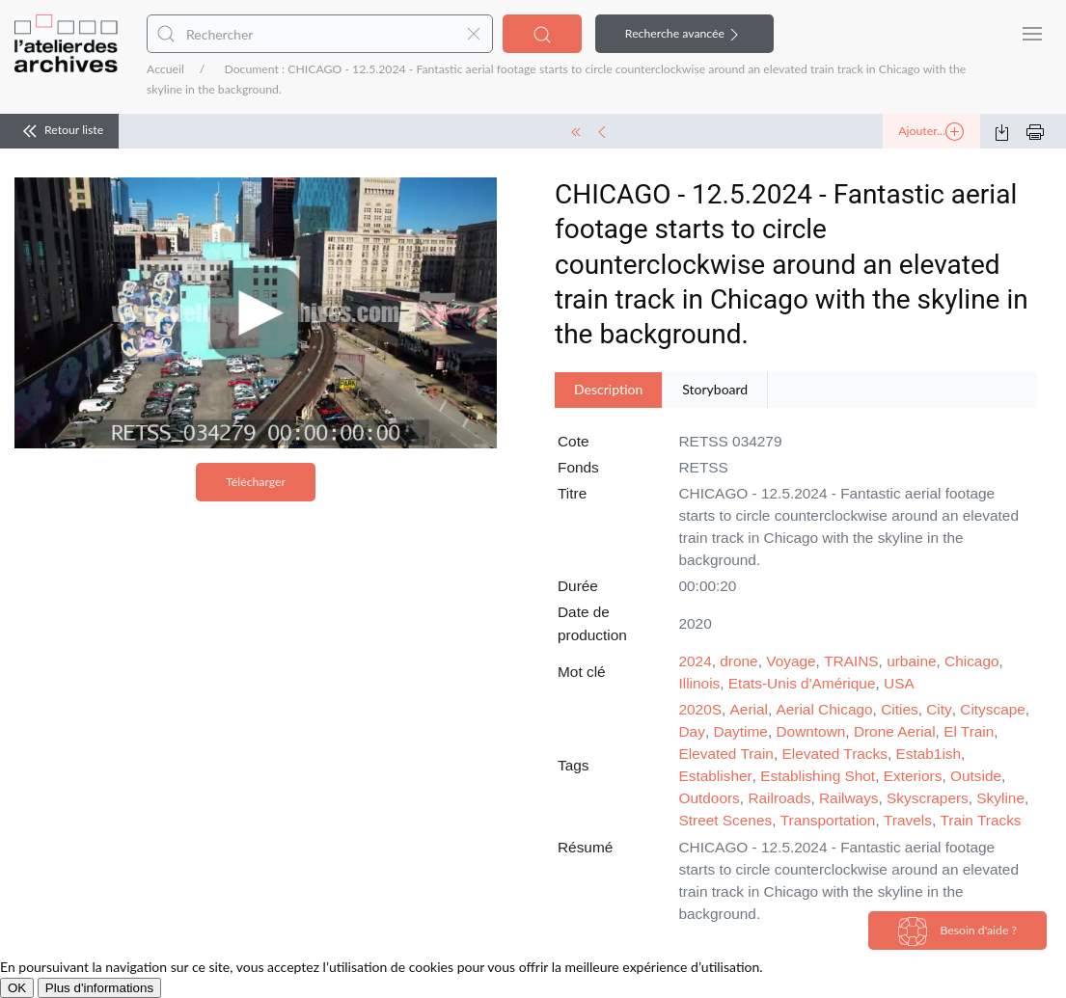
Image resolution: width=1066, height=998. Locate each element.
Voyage (790, 661)
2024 (695, 661)
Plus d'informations (99, 988)
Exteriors (913, 776)
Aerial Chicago (825, 709)
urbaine (911, 661)
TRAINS (851, 661)
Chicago (971, 661)
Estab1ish (929, 753)
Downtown (810, 731)
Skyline (1000, 798)
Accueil (165, 69)
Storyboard (715, 389)
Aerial (749, 709)
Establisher (715, 776)
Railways (849, 798)
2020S (701, 709)
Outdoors (709, 798)
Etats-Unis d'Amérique (802, 683)
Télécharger (256, 481)
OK (17, 988)
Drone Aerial (895, 731)
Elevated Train (726, 753)
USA (899, 683)
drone (738, 661)
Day (692, 731)
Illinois (700, 683)
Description (608, 389)
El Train (968, 731)
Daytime (740, 731)
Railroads (779, 798)
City (939, 709)
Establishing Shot (817, 776)
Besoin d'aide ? (957, 931)
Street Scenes (726, 820)
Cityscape (992, 709)
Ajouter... (931, 132)
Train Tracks (980, 820)
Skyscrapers (928, 798)
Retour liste (59, 131)
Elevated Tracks (834, 753)
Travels (908, 820)
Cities (899, 709)
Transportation (828, 820)
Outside (975, 776)
